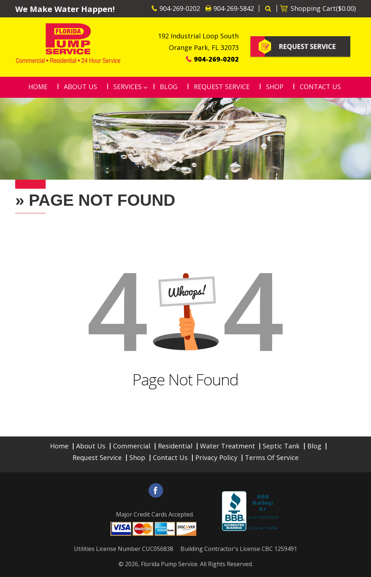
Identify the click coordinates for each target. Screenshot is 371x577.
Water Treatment (227, 446)
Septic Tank (281, 446)
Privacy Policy (216, 457)
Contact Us (170, 457)
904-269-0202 (179, 8)
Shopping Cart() (323, 8)
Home (59, 446)
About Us (90, 446)
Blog (314, 446)
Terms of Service (272, 457)
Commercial (131, 446)
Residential (175, 446)
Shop (137, 457)
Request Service (97, 457)
